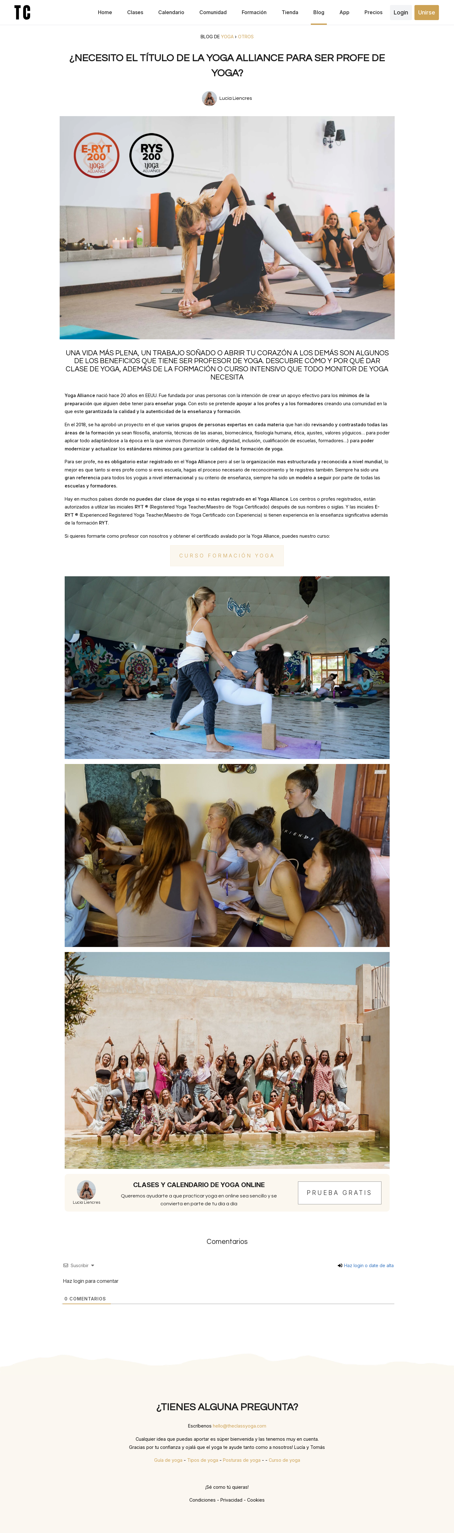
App (344, 12)
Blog (318, 12)
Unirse (426, 12)
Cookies (256, 1500)
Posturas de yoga (242, 1460)
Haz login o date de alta (366, 1265)
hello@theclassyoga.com (239, 1425)
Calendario (171, 12)
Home (105, 12)
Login (401, 12)
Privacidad (231, 1500)
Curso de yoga (284, 1460)
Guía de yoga (168, 1460)
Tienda (290, 12)
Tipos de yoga (202, 1460)
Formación (254, 12)
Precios (373, 12)
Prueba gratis (339, 1193)
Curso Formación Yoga (227, 555)
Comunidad (213, 12)
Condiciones (202, 1500)
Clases (135, 12)
